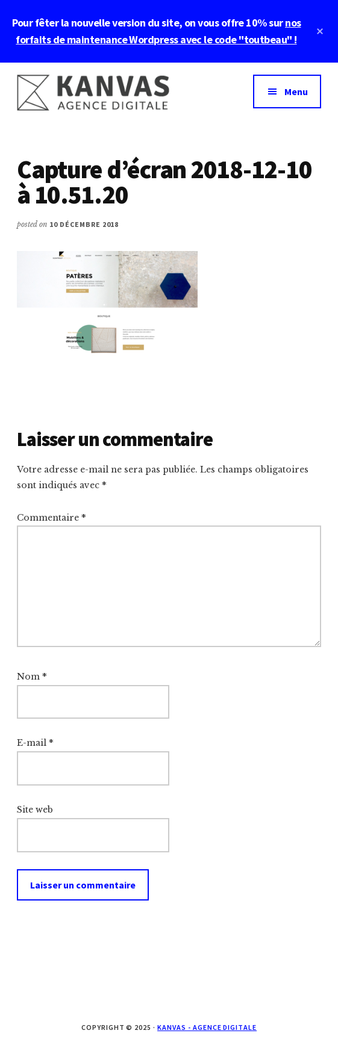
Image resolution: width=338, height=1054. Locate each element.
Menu (296, 91)
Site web (35, 809)
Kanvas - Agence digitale (207, 1027)
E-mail (35, 742)
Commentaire (51, 517)
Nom (32, 676)
